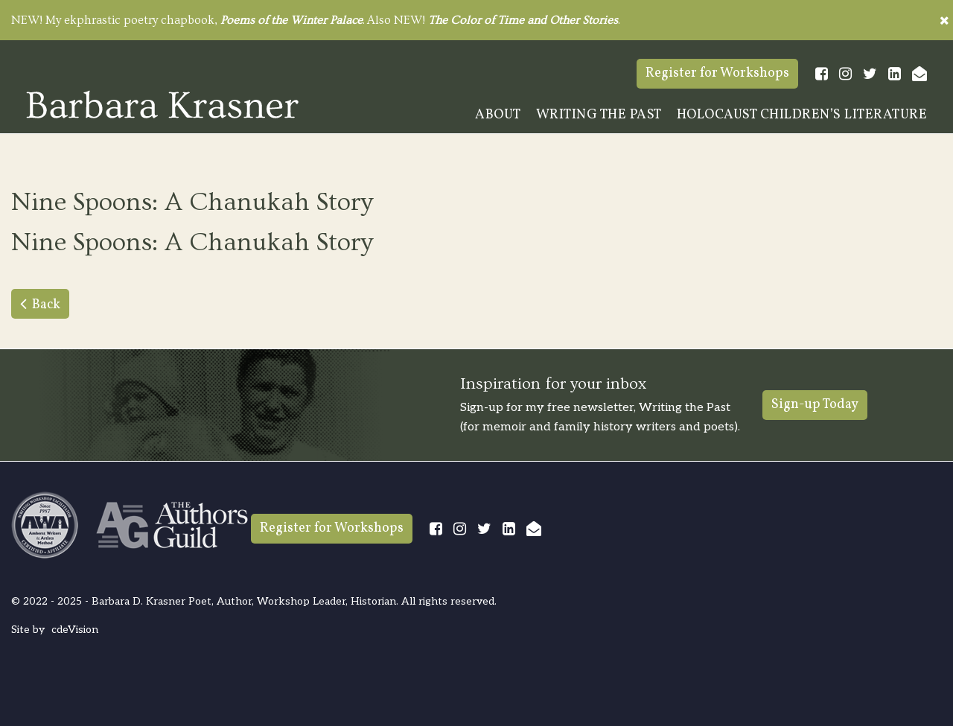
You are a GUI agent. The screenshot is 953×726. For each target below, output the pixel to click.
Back (46, 305)
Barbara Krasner (162, 104)
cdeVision (74, 629)
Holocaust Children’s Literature (802, 115)
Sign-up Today (814, 404)
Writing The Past (599, 115)
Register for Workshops (717, 73)
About (498, 115)
